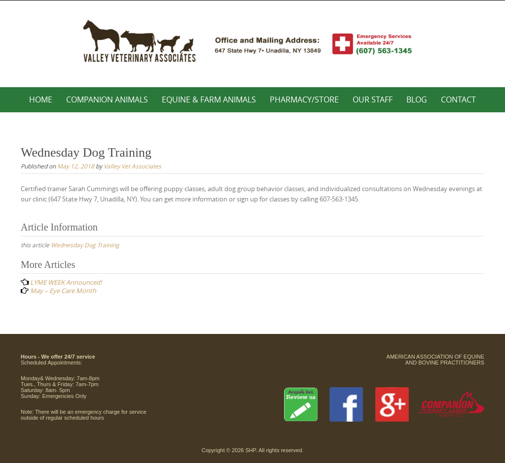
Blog (416, 99)
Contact (458, 99)
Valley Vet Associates (132, 166)
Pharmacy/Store (304, 99)
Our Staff (373, 99)
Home (40, 99)
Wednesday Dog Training (85, 245)
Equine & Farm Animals (209, 99)
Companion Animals (107, 99)
